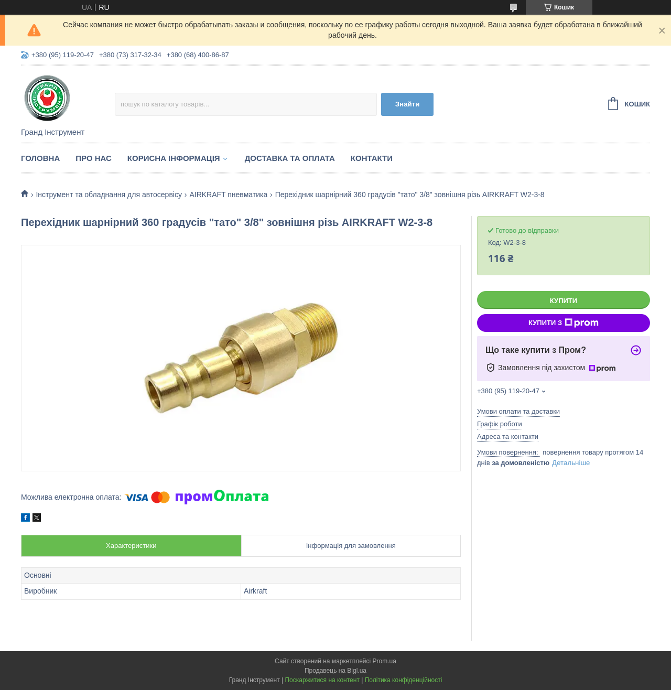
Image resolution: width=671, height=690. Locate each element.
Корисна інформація (173, 158)
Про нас (93, 158)
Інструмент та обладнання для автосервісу (109, 194)
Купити (563, 301)
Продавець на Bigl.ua (335, 670)
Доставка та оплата (290, 158)
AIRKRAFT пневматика (228, 194)
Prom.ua (384, 661)
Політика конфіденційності (403, 680)
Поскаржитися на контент (322, 680)
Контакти (372, 158)
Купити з (563, 323)
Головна (40, 158)
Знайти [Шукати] (407, 104)
